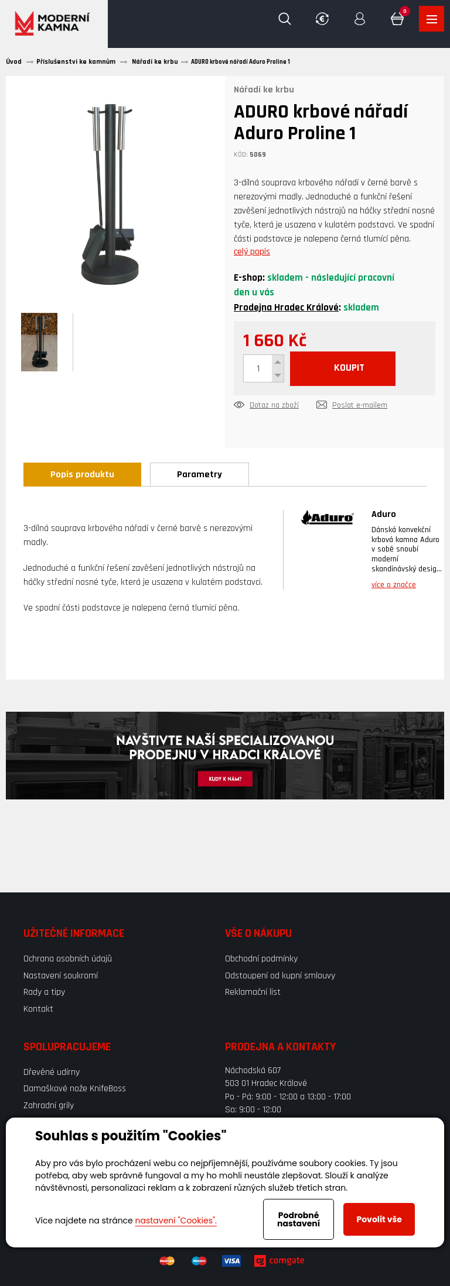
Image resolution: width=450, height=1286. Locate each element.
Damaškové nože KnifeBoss (74, 1090)
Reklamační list (253, 993)
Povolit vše (378, 1219)
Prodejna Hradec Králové (286, 308)
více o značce (393, 586)
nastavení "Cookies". (176, 1220)
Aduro (383, 516)
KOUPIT (353, 370)
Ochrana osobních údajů (67, 960)
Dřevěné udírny (51, 1073)
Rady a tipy (44, 993)
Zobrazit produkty (431, 19)
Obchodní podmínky (261, 960)
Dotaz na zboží (274, 407)
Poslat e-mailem (359, 407)
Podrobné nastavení (298, 1219)
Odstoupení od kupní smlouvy (280, 977)
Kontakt (38, 1010)
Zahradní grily (48, 1107)
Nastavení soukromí (60, 977)
